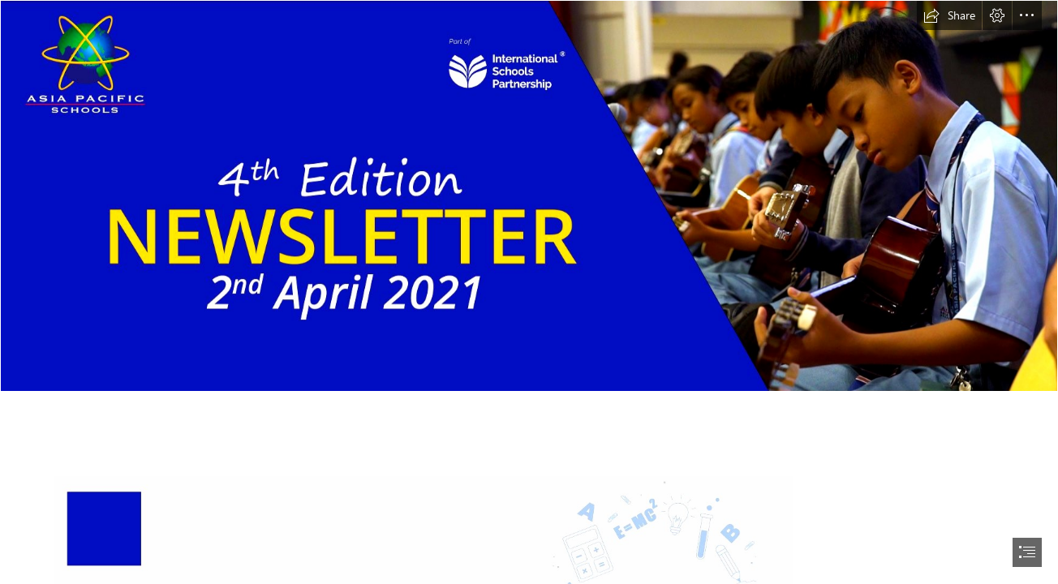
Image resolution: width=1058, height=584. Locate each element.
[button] (949, 15)
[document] (529, 292)
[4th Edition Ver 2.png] (529, 196)
